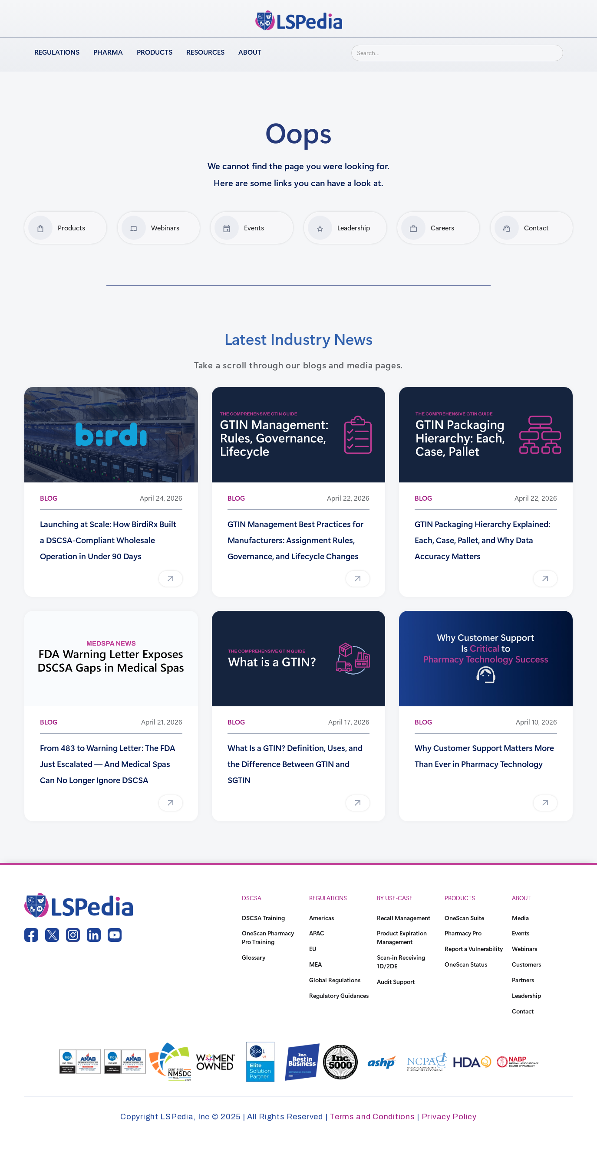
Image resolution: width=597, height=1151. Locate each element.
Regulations (56, 51)
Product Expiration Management (402, 937)
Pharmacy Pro (463, 933)
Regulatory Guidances (339, 995)
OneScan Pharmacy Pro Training (268, 937)
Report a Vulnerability (474, 948)
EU (313, 948)
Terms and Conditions (372, 1116)
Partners (523, 980)
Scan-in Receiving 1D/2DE (401, 961)
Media (520, 918)
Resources (205, 51)
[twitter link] (52, 935)
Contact (523, 1011)
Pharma (108, 51)
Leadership (526, 995)
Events (520, 933)
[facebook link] (31, 935)
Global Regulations (334, 980)
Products (154, 51)
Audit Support (396, 981)
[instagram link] (73, 935)
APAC (316, 933)
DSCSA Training (263, 918)
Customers (526, 964)
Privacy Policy (449, 1116)
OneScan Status (466, 964)
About (249, 51)
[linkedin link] (94, 935)
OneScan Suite (464, 918)
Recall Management (403, 918)
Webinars (524, 948)
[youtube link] (115, 935)
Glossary (253, 957)
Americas (321, 918)
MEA (315, 964)
